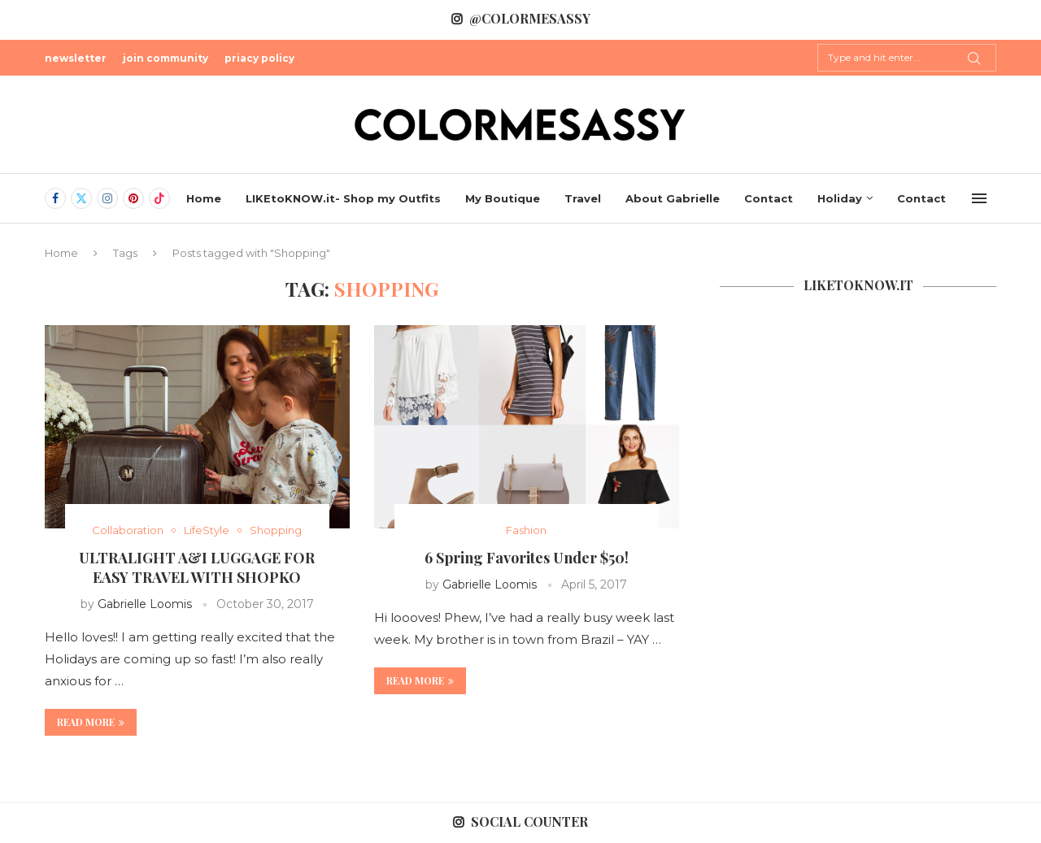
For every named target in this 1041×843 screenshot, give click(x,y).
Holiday (839, 198)
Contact (768, 198)
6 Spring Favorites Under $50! (527, 557)
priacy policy (259, 58)
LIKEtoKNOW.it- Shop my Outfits (343, 198)
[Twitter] (81, 198)
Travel (582, 198)
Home (203, 198)
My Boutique (502, 198)
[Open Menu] (979, 198)
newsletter (76, 58)
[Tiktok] (159, 198)
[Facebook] (55, 198)
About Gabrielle (672, 198)
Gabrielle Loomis (145, 604)
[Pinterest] (133, 198)
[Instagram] (107, 198)
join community (165, 58)
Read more (90, 721)
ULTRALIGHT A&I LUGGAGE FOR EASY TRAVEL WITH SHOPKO (197, 567)
